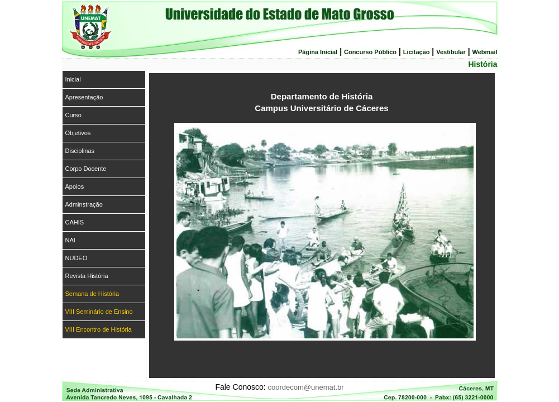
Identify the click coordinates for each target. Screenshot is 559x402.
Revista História (86, 275)
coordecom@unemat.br (306, 387)
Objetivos (78, 133)
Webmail (484, 52)
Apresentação (84, 97)
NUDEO (76, 258)
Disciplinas (80, 150)
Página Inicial (317, 52)
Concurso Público (370, 52)
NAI (70, 240)
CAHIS (74, 222)
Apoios (74, 186)
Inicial (73, 79)
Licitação (416, 52)
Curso (73, 115)
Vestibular (451, 52)
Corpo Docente (86, 168)
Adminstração (84, 204)
